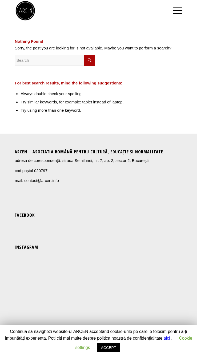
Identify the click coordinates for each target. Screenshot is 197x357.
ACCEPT (108, 348)
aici (167, 338)
